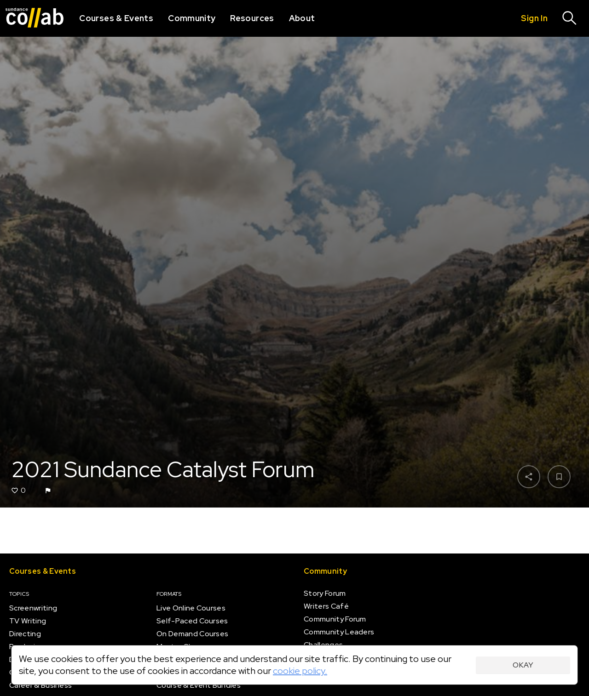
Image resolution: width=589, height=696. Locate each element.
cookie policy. (300, 671)
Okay (523, 665)
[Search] (569, 18)
